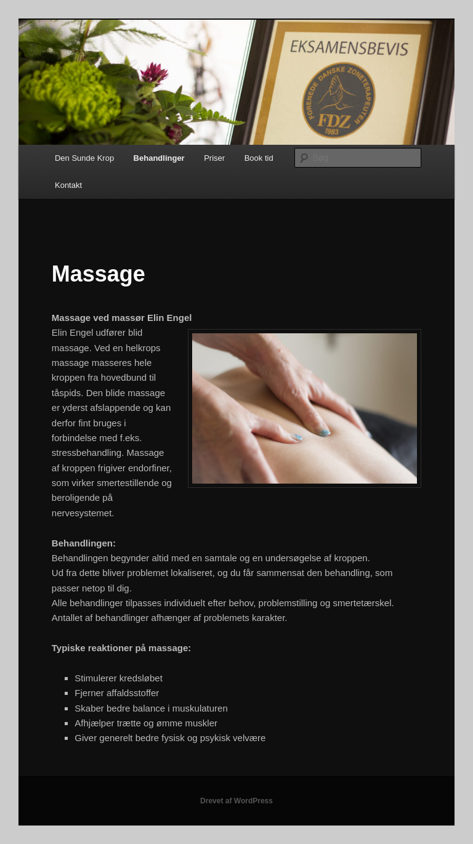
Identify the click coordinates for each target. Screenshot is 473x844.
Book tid (259, 158)
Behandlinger (159, 158)
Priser (214, 158)
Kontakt (68, 185)
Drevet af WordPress (236, 801)
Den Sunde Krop (84, 158)
